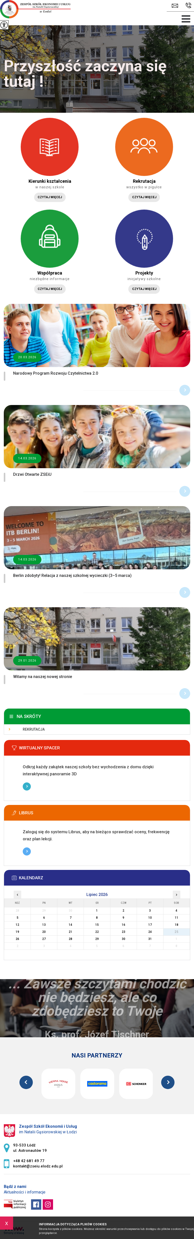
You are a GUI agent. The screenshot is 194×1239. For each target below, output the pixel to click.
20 (44, 932)
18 (176, 925)
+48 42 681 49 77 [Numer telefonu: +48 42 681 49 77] (28, 1161)
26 (17, 939)
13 (44, 925)
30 (123, 939)
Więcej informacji (27, 786)
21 (70, 932)
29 (97, 939)
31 (150, 939)
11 (176, 917)
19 (17, 932)
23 (123, 932)
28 (70, 939)
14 (70, 925)
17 (150, 925)
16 (123, 925)
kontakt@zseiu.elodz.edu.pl (175, 6)
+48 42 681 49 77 (188, 5)
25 (176, 932)
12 (17, 925)
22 (97, 932)
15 (97, 925)
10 (150, 917)
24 (150, 932)
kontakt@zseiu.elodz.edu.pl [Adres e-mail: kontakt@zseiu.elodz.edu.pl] (38, 1166)
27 (44, 939)
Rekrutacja (34, 729)
